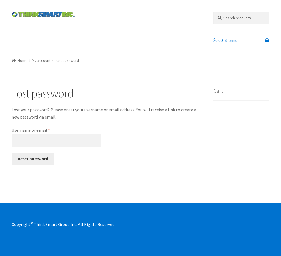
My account (41, 60)
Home (22, 60)
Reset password (33, 158)
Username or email (39, 130)
